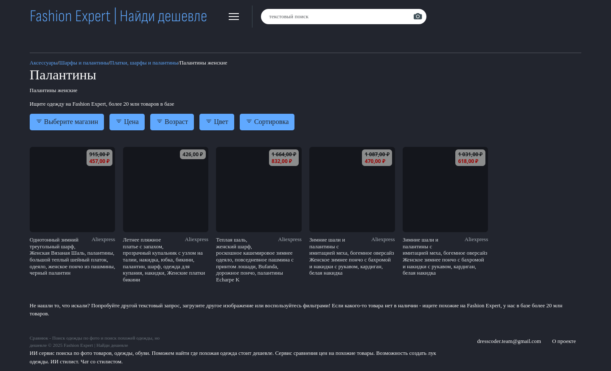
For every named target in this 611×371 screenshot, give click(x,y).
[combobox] (343, 16)
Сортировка (267, 122)
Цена (127, 122)
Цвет (216, 122)
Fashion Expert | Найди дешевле (118, 16)
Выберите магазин (67, 122)
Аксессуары (44, 62)
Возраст (172, 122)
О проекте (564, 341)
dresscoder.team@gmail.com (509, 341)
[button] (234, 16)
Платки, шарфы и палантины (144, 62)
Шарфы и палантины (83, 62)
